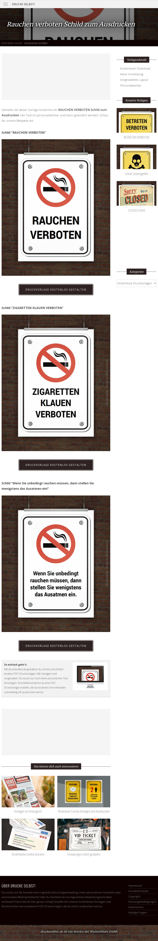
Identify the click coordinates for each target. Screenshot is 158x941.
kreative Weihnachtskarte (22, 897)
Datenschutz (136, 907)
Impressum (135, 885)
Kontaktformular (138, 891)
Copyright (134, 896)
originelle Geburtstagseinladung (58, 892)
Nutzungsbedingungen (142, 901)
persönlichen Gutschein (101, 892)
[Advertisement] (56, 76)
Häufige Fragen (137, 912)
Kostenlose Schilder (36, 43)
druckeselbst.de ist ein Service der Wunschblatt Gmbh (79, 931)
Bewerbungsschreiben (98, 897)
